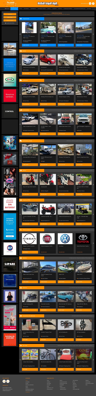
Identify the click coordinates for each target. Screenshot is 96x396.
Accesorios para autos (63, 381)
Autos (48, 380)
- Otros (86, 384)
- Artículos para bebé (75, 389)
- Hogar (73, 387)
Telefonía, (60, 345)
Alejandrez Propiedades (82, 41)
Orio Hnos (26, 100)
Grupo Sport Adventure (29, 220)
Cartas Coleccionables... (28, 361)
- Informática (74, 386)
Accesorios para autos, (77, 315)
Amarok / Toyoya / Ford (46, 332)
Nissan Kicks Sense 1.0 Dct (65, 126)
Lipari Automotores (64, 220)
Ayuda (27, 386)
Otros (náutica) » (89, 258)
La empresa (27, 381)
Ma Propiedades (63, 41)
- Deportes (87, 380)
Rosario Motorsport (64, 100)
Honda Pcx (61, 186)
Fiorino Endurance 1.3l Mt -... (47, 246)
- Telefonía (74, 383)
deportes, (81, 345)
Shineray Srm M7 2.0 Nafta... (29, 96)
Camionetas (49, 383)
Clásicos (61, 380)
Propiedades (62, 384)
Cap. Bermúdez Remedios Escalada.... (83, 36)
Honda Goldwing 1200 (28, 304)
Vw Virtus (61, 246)
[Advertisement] (10, 33)
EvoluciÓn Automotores (47, 70)
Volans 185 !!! (79, 274)
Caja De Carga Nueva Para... (83, 157)
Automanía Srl (26, 161)
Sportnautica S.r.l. (45, 220)
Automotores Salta (63, 191)
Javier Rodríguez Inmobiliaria (27, 41)
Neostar (79, 130)
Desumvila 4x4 (45, 130)
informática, (70, 345)
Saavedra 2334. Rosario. (65, 36)
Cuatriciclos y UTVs (50, 387)
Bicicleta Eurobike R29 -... (46, 361)
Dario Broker (44, 278)
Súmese (27, 383)
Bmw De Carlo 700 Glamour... (65, 304)
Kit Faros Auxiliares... (81, 332)
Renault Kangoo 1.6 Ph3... (64, 96)
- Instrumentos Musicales (89, 383)
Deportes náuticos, (81, 258)
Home (27, 380)
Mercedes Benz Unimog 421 (29, 157)
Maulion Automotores (28, 130)
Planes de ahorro (50, 389)
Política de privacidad (29, 390)
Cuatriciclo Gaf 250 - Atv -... (47, 216)
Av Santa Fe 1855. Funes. (29, 36)
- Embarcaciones (62, 387)
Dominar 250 (44, 186)
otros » (91, 345)
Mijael (43, 161)
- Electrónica (74, 384)
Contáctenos (28, 392)
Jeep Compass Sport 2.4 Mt (29, 126)
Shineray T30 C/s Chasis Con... (47, 96)
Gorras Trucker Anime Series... (65, 361)
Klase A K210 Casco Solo (28, 274)
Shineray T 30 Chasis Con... (65, 157)
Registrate (9, 17)
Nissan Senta (62, 130)
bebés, (77, 345)
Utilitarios (48, 381)
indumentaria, (86, 345)
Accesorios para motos (87, 315)
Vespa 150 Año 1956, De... (82, 304)
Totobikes (43, 366)
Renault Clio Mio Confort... (64, 67)
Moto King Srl (44, 191)
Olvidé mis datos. (9, 23)
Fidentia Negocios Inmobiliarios (45, 41)
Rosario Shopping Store (29, 366)
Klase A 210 (61, 274)
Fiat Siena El (43, 67)
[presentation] (20, 34)
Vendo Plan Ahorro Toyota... (83, 246)
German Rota (44, 336)
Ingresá (10, 14)
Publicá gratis (9, 20)
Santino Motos (80, 191)
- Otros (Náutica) (75, 380)
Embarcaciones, (73, 258)
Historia (27, 387)
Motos (48, 386)
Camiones (48, 384)
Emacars (25, 306)
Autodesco (62, 306)
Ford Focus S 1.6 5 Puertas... (29, 67)
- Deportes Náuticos (63, 389)
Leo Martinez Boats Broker (83, 278)
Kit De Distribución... (63, 332)
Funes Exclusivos (45, 306)
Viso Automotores (63, 70)
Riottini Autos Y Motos (82, 67)
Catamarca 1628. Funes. (47, 36)
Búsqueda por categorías (30, 389)
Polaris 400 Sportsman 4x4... (65, 216)
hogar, (74, 345)
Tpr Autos (26, 70)
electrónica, (64, 345)
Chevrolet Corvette (45, 304)
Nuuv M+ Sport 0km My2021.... (30, 186)
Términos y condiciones (29, 384)
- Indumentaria (87, 381)
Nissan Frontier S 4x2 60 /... (29, 246)
